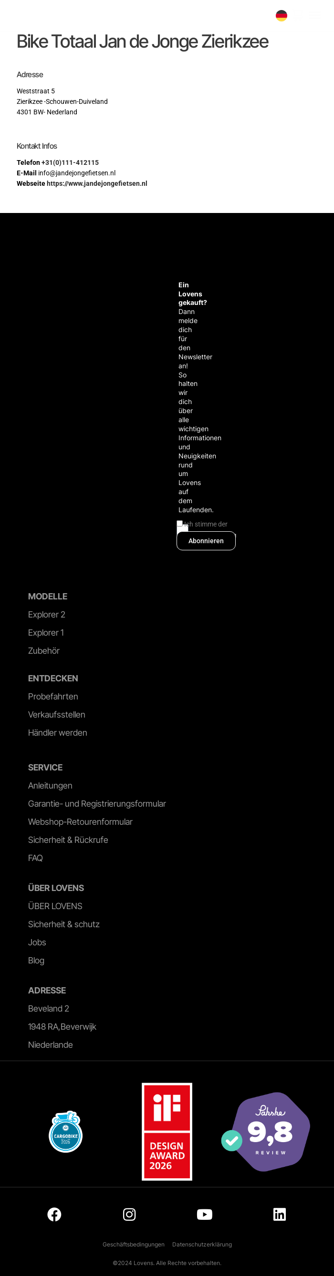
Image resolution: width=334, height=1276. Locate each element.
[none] (281, 16)
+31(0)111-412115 (70, 162)
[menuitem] (281, 16)
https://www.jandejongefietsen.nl (97, 183)
